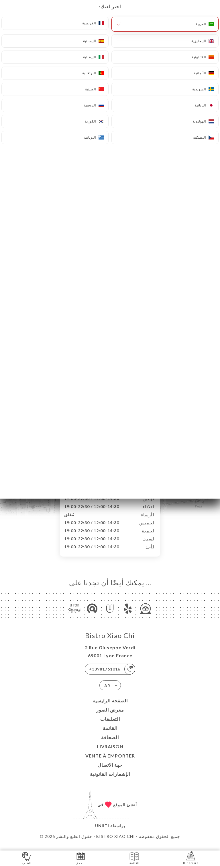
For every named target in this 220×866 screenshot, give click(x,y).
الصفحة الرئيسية (110, 706)
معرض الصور (110, 715)
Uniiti (102, 831)
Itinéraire (191, 858)
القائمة (110, 734)
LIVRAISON (110, 752)
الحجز (80, 858)
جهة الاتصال (110, 771)
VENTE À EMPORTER (110, 761)
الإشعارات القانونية (110, 780)
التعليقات (110, 725)
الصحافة (110, 743)
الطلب (26, 858)
